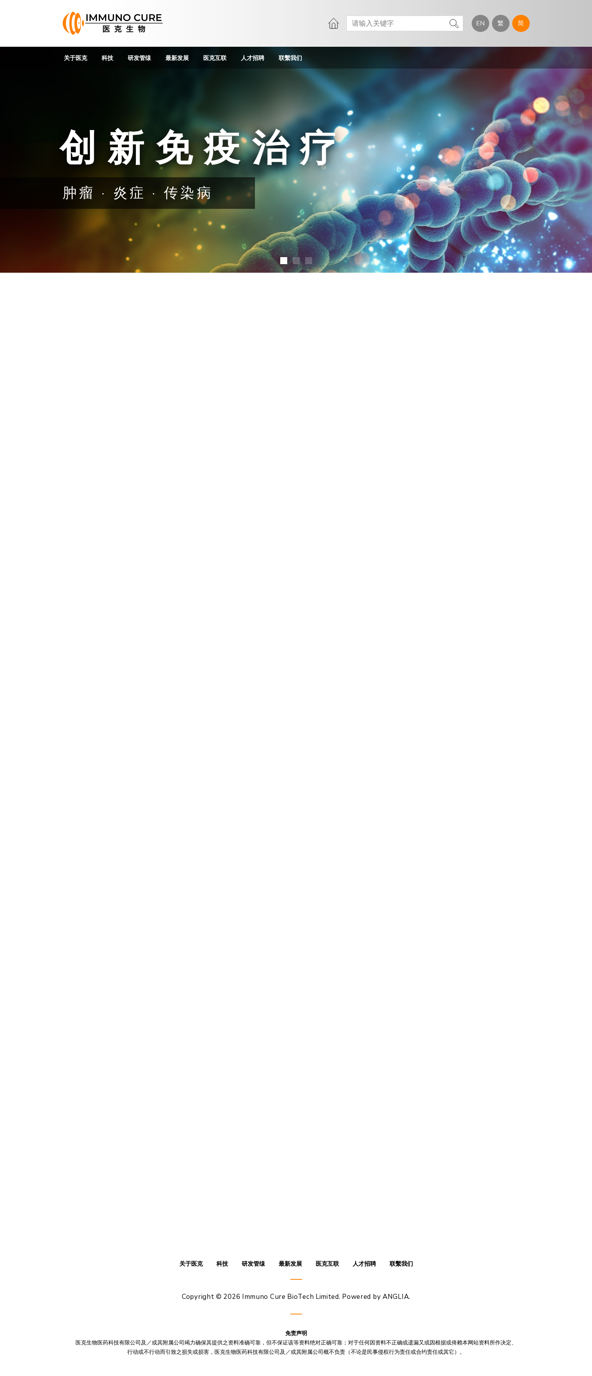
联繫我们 (290, 58)
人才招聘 (252, 58)
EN (480, 23)
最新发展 (177, 58)
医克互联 (215, 58)
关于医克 (75, 58)
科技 (107, 58)
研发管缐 (139, 58)
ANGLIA (396, 1296)
